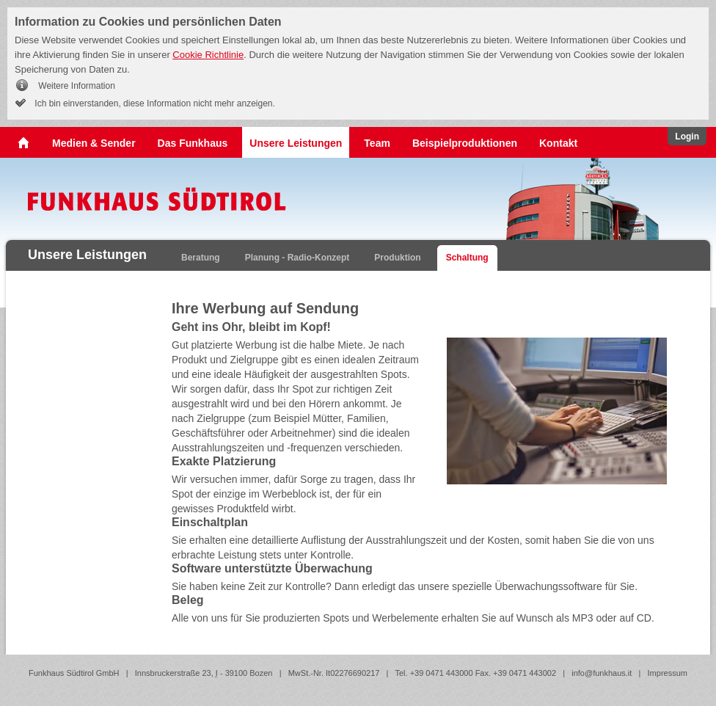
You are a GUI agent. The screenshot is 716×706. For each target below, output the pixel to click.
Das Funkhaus (193, 143)
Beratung (200, 257)
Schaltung (467, 257)
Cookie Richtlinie (208, 54)
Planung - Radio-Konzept (297, 257)
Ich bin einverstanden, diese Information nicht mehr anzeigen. (153, 103)
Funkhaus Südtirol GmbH (74, 673)
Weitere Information (75, 86)
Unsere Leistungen (295, 143)
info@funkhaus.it (601, 673)
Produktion (397, 257)
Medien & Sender (94, 143)
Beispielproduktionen (464, 143)
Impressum (667, 673)
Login (687, 136)
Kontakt (558, 143)
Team (377, 143)
